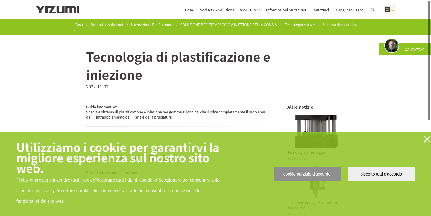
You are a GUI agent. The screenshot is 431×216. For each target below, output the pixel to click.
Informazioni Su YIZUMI (286, 9)
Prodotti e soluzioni (107, 24)
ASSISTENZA (250, 9)
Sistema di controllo (339, 24)
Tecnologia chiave (300, 24)
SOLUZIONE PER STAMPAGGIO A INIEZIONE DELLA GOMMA (228, 24)
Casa (189, 9)
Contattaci (320, 9)
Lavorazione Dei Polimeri (151, 24)
